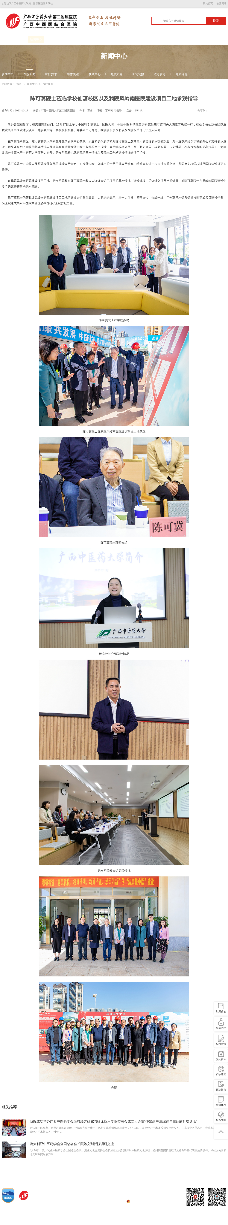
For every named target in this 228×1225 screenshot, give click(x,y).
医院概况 (20, 39)
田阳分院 (184, 1174)
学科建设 (84, 39)
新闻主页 (8, 74)
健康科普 (181, 74)
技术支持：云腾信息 (138, 1212)
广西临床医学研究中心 (206, 39)
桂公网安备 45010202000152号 (149, 1201)
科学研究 (149, 39)
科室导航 (100, 39)
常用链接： (10, 1174)
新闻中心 (36, 39)
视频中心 (95, 74)
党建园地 (52, 39)
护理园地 (165, 39)
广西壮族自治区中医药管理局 (146, 1174)
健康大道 (116, 74)
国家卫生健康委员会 (31, 1174)
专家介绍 (116, 39)
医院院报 (138, 74)
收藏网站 (221, 3)
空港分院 (171, 1174)
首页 (7, 39)
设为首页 (208, 3)
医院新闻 (29, 74)
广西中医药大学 (78, 1174)
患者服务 (68, 39)
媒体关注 (73, 74)
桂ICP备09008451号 (154, 1206)
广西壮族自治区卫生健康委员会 (108, 1174)
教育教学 (133, 39)
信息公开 (181, 39)
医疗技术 (51, 74)
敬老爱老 (160, 74)
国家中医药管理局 (55, 1174)
